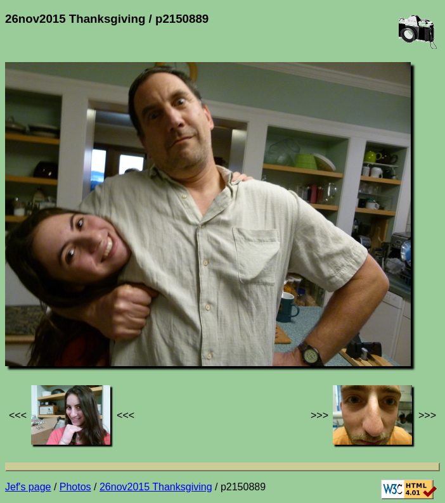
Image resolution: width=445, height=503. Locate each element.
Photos (75, 486)
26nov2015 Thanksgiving (156, 486)
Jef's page (28, 486)
